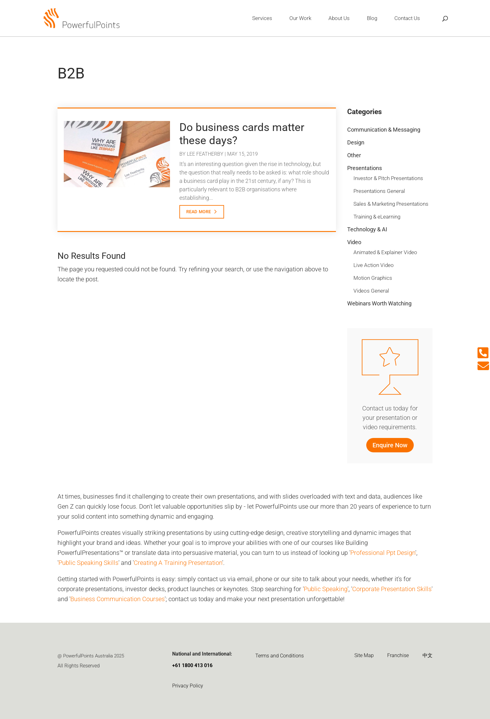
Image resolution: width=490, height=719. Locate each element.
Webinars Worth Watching (379, 303)
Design (355, 142)
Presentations (364, 168)
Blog (372, 18)
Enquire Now (390, 445)
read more (198, 211)
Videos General (371, 291)
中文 (427, 655)
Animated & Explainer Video (385, 252)
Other (354, 155)
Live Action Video (373, 265)
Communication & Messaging (383, 129)
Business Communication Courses (117, 599)
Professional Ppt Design (382, 552)
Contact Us (407, 18)
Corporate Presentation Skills (392, 589)
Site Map (364, 655)
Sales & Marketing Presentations (390, 204)
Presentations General (379, 191)
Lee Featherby (205, 154)
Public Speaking (326, 589)
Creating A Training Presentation (178, 562)
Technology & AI (367, 229)
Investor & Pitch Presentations (388, 178)
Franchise (398, 655)
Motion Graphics (372, 278)
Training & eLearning (376, 217)
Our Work (300, 18)
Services (262, 18)
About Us (339, 18)
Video (354, 242)
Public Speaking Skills (88, 562)
